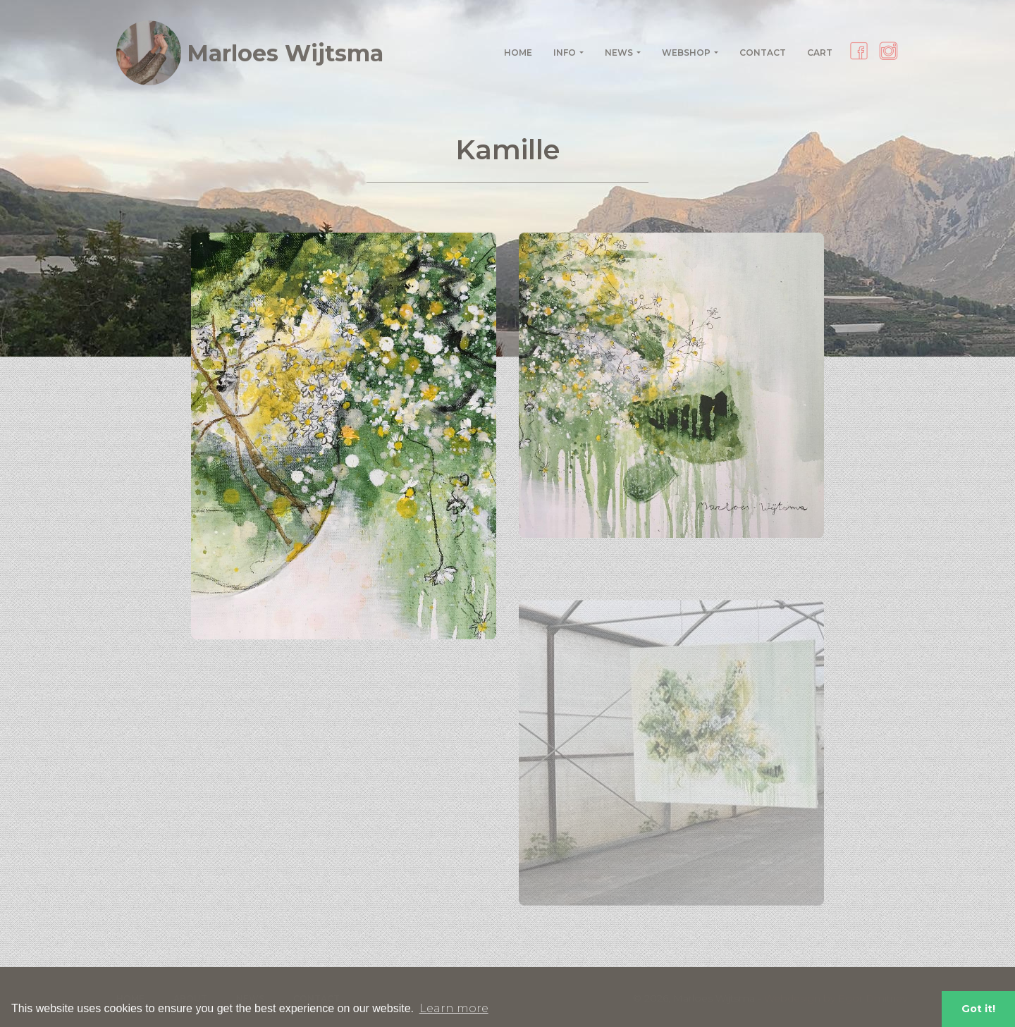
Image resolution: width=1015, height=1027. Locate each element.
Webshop (686, 52)
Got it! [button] (978, 1008)
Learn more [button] (453, 1008)
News (619, 52)
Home (518, 52)
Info (564, 52)
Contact (762, 52)
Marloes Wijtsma (249, 52)
